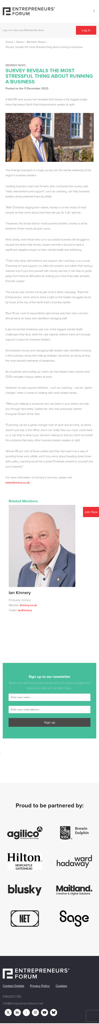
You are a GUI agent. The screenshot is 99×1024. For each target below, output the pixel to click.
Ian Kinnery (20, 593)
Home (9, 42)
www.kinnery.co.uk (17, 482)
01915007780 (12, 997)
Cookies (61, 986)
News (20, 42)
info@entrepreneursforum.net (23, 1003)
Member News (36, 42)
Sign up (49, 722)
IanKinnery (25, 610)
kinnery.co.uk (28, 605)
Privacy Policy (40, 986)
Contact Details (13, 986)
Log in (86, 30)
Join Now (91, 512)
